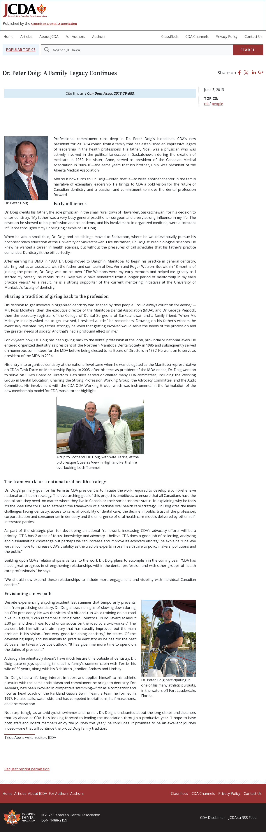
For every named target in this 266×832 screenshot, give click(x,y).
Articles (26, 36)
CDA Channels (197, 36)
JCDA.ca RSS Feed (242, 817)
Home (8, 36)
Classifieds (169, 36)
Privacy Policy (227, 36)
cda (207, 103)
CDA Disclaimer (212, 817)
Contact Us (253, 36)
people (217, 103)
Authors (99, 36)
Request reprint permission (26, 769)
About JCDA (48, 36)
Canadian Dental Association (54, 23)
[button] (20, 50)
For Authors (75, 36)
